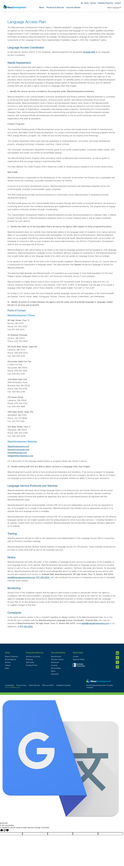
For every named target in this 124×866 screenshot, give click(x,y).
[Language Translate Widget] (110, 8)
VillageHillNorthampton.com (20, 455)
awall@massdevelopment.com (21, 577)
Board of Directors (11, 656)
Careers (93, 3)
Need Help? (78, 652)
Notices (8, 662)
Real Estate (30, 662)
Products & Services (34, 652)
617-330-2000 (42, 577)
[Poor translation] (6, 830)
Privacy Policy (21, 685)
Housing (54, 665)
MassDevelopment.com (18, 446)
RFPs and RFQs (48, 685)
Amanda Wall (89, 52)
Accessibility (9, 685)
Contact (118, 3)
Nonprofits (55, 674)
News (86, 3)
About (7, 652)
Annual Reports (10, 659)
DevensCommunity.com (18, 449)
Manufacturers (56, 656)
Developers (55, 662)
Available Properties (105, 3)
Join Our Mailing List (12, 687)
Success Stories (73, 7)
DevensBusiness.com (17, 452)
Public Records (34, 685)
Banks (53, 671)
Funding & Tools (31, 665)
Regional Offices (79, 659)
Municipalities (56, 668)
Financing (29, 659)
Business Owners (57, 659)
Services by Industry (33, 656)
